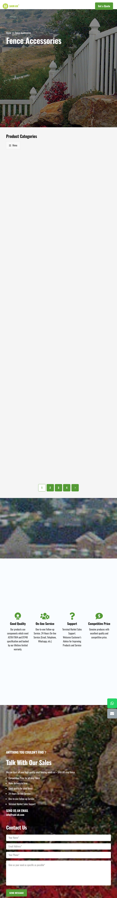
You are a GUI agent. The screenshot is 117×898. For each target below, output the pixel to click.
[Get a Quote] (104, 6)
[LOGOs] (10, 6)
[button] (54, 6)
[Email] (112, 713)
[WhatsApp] (112, 703)
